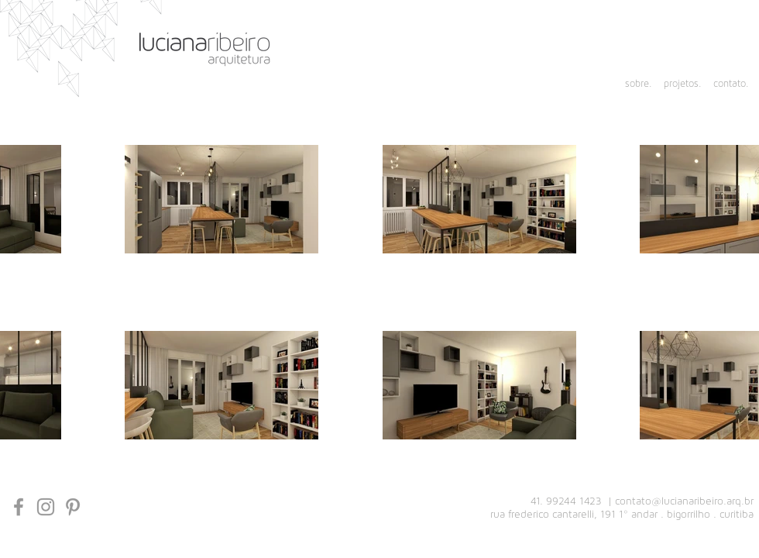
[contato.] (729, 84)
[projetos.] (680, 84)
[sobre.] (631, 84)
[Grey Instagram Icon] (45, 506)
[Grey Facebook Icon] (18, 506)
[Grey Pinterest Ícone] (72, 506)
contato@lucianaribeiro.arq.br (684, 501)
